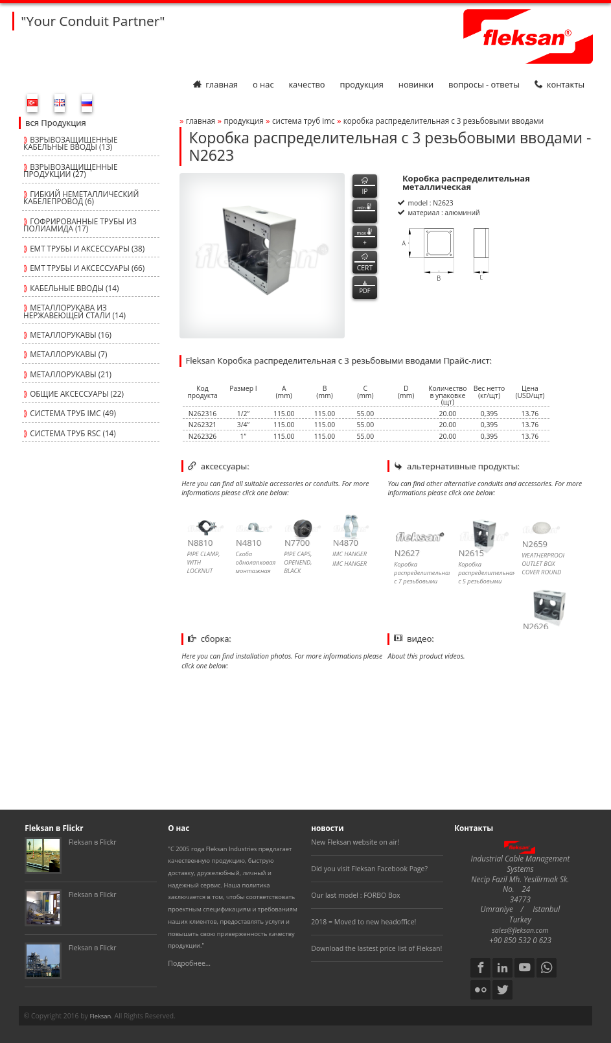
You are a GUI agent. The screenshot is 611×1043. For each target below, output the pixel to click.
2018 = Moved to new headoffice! (363, 921)
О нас (263, 84)
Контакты (559, 84)
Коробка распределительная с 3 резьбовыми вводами (443, 120)
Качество (306, 84)
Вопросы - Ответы (484, 84)
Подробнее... (189, 963)
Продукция (361, 84)
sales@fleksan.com (520, 930)
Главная (215, 84)
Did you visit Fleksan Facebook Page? (369, 868)
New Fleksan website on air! (355, 842)
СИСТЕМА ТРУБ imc (303, 120)
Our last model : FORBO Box (355, 895)
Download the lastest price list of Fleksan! (376, 948)
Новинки (415, 84)
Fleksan (100, 1016)
